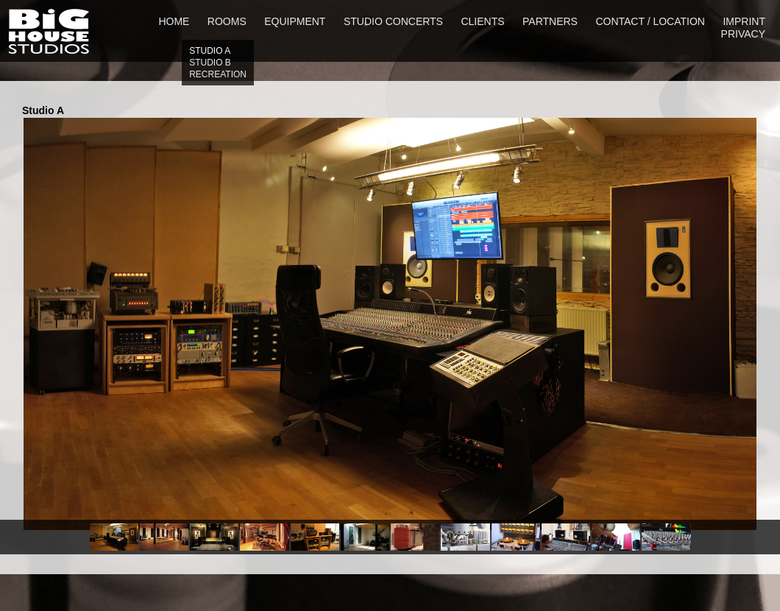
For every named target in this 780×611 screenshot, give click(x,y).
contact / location (650, 21)
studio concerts (393, 21)
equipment (294, 21)
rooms (227, 21)
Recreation (218, 74)
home (173, 21)
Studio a (209, 51)
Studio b (210, 62)
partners (550, 21)
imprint (744, 21)
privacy (743, 34)
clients (482, 21)
